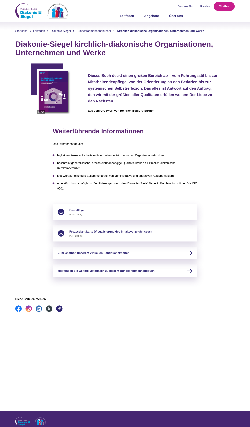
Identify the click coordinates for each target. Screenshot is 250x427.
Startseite (21, 31)
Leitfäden (39, 31)
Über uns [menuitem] (176, 16)
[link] (18, 310)
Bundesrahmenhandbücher (94, 31)
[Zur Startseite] (41, 11)
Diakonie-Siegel (61, 31)
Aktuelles (204, 6)
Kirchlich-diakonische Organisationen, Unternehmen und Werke (160, 31)
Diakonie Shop (186, 6)
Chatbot (224, 6)
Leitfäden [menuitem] (127, 16)
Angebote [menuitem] (151, 16)
